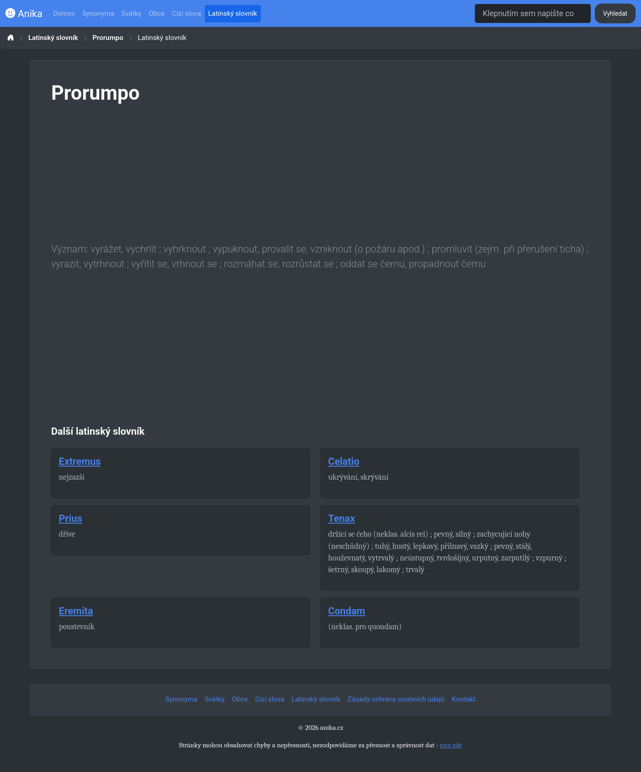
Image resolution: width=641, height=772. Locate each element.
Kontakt (464, 699)
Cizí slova (186, 13)
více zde (451, 745)
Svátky (131, 13)
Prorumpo (107, 38)
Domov (64, 13)
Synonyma (98, 13)
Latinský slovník (232, 13)
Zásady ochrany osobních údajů (395, 699)
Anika (23, 13)
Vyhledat (615, 13)
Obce (156, 13)
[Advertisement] (320, 171)
